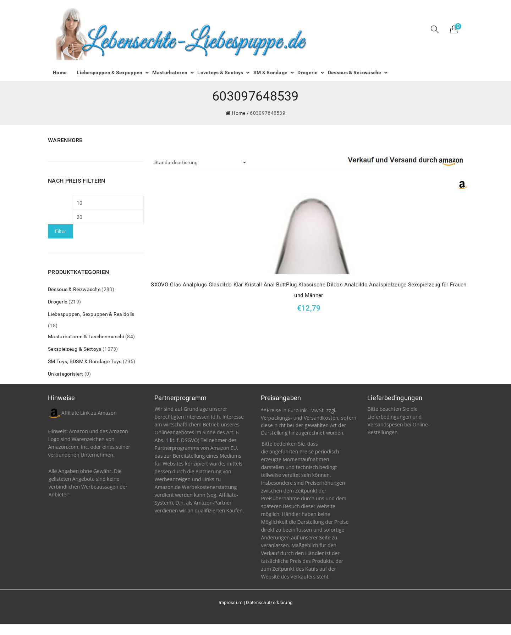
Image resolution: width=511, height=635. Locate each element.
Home (238, 113)
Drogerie (57, 302)
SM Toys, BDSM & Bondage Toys (84, 361)
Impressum (231, 602)
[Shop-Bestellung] (200, 162)
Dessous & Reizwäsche (74, 289)
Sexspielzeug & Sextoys (74, 349)
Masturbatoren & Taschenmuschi (86, 336)
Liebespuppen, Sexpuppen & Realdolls (91, 314)
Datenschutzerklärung (269, 602)
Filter (60, 231)
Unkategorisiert (65, 374)
